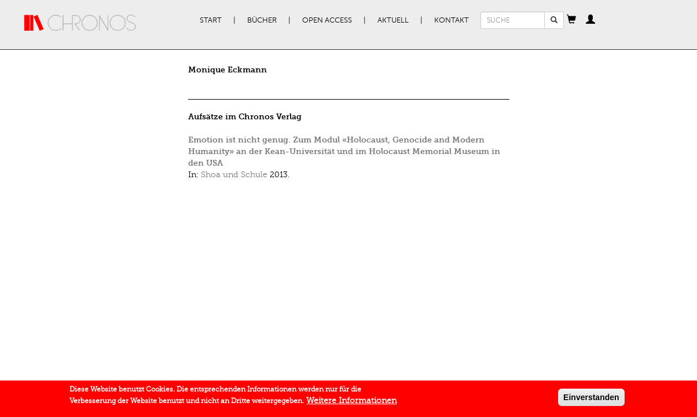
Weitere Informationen (351, 402)
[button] (571, 20)
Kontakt (451, 20)
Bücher (262, 20)
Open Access (327, 20)
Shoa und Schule (234, 174)
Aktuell (393, 20)
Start (211, 20)
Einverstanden (591, 399)
